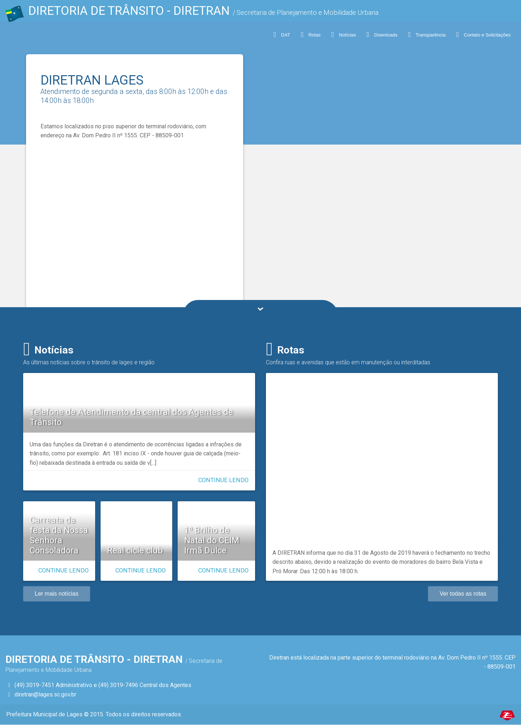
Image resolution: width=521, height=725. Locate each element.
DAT (281, 34)
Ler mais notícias (57, 594)
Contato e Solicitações (483, 34)
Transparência (426, 34)
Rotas (310, 34)
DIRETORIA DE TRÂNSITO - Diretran (193, 13)
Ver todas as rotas (463, 594)
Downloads (382, 34)
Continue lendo (223, 480)
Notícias (343, 34)
